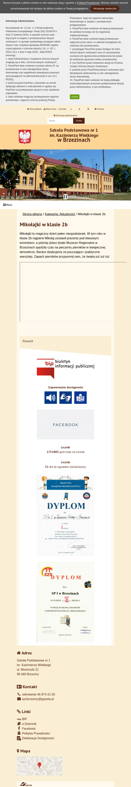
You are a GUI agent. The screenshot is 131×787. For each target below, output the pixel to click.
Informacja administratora (65, 115)
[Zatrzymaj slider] (65, 197)
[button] (4, 175)
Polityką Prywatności (88, 2)
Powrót (28, 341)
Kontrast (99, 109)
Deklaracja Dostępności (35, 738)
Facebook (26, 728)
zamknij (74, 97)
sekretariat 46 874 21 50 (36, 694)
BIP (22, 719)
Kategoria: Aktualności (60, 214)
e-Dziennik (26, 723)
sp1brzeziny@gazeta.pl (35, 699)
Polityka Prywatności (33, 733)
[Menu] (65, 204)
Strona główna (34, 109)
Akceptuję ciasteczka (104, 8)
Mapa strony (50, 109)
